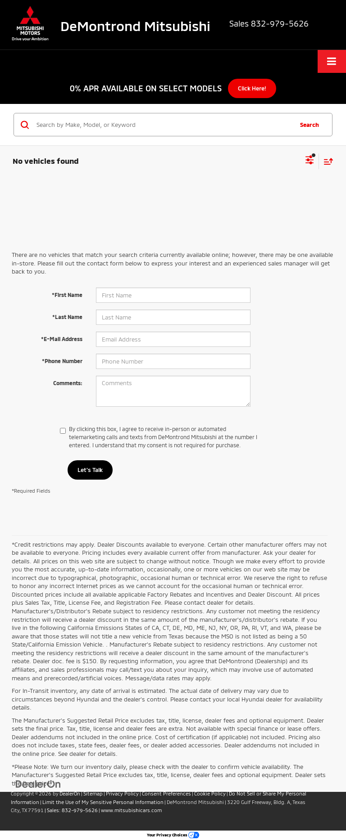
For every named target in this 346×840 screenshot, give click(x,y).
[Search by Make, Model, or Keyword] (163, 124)
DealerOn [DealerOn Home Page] (69, 793)
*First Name (67, 295)
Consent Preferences (166, 793)
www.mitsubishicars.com (131, 810)
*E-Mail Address (61, 339)
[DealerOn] (38, 783)
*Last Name (67, 317)
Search (309, 124)
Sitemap (93, 793)
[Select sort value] (326, 161)
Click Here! (252, 88)
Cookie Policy (210, 793)
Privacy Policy (122, 793)
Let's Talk (90, 469)
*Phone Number (62, 361)
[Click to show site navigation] (332, 61)
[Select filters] (309, 161)
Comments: (67, 383)
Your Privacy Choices (173, 834)
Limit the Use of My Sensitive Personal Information (103, 802)
